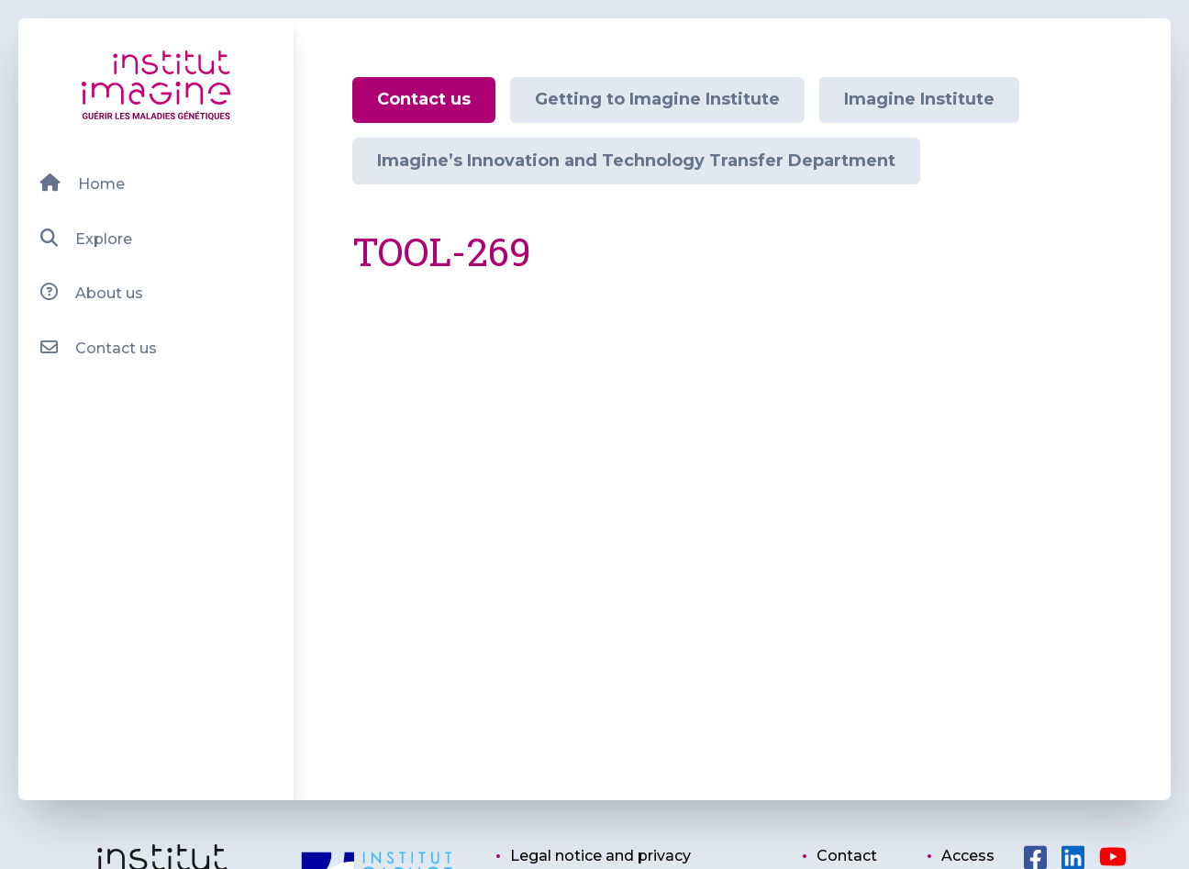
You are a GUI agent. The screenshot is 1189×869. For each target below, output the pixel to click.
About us (91, 292)
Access (968, 855)
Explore (85, 238)
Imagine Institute (919, 99)
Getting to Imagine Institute (657, 99)
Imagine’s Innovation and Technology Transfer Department (636, 160)
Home (82, 183)
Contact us (98, 347)
